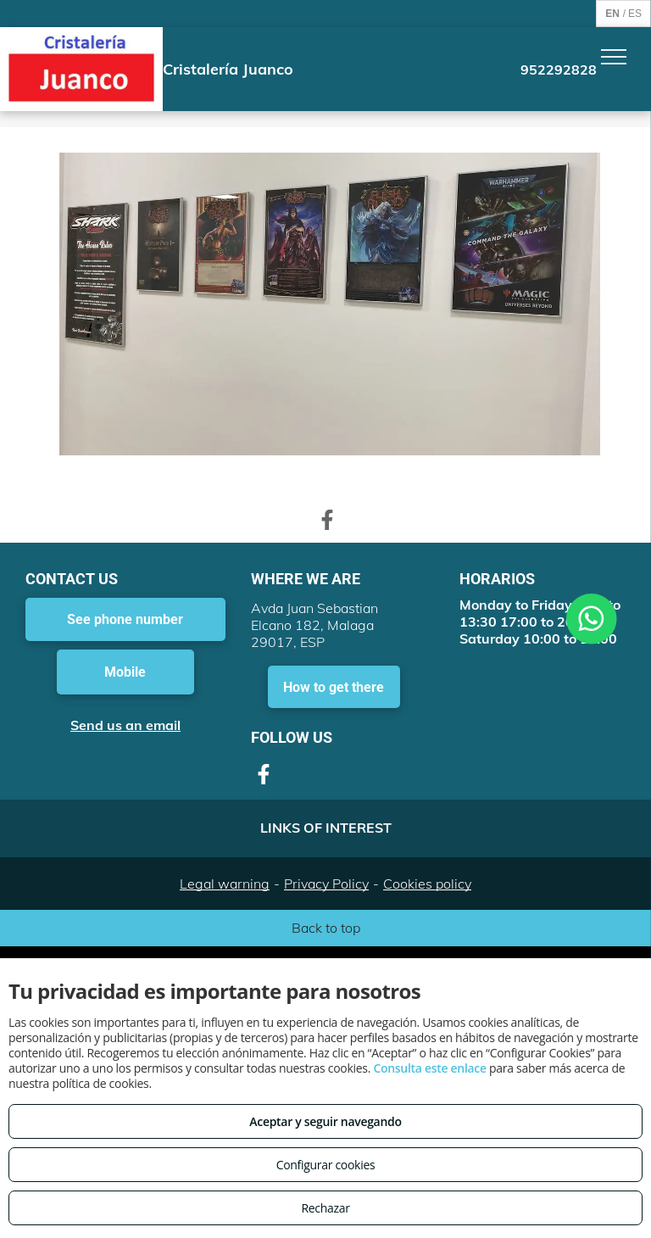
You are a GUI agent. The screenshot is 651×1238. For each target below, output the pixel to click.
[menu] (614, 57)
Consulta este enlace (429, 1068)
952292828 (558, 69)
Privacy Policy (326, 883)
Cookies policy (427, 883)
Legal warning (225, 883)
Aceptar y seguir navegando (325, 1121)
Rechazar (325, 1208)
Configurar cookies (326, 1165)
